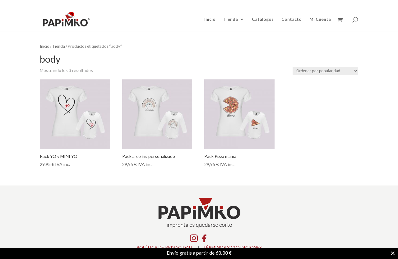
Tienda (230, 19)
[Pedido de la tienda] (325, 71)
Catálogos (263, 19)
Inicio (209, 19)
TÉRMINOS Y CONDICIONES (232, 247)
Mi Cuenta (320, 19)
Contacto (291, 19)
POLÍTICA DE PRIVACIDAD (164, 247)
